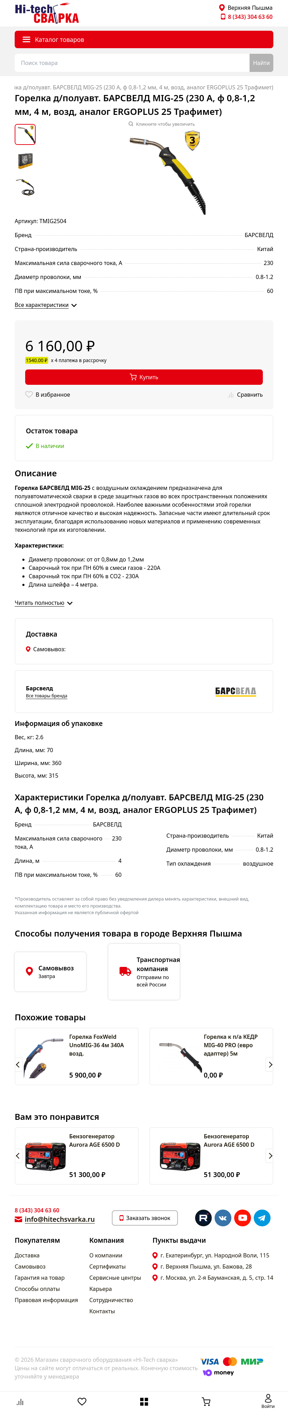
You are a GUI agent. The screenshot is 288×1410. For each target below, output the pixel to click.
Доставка (27, 1255)
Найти (261, 63)
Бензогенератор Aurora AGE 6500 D (94, 1140)
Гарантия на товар (40, 1278)
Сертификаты (107, 1266)
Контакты (102, 1311)
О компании (106, 1255)
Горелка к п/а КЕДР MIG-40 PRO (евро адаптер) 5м (231, 1045)
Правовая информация (46, 1300)
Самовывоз (30, 1266)
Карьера (100, 1289)
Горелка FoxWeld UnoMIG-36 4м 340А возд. (96, 1045)
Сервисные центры (115, 1278)
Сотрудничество (111, 1300)
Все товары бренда (46, 695)
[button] (19, 1064)
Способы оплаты (37, 1289)
